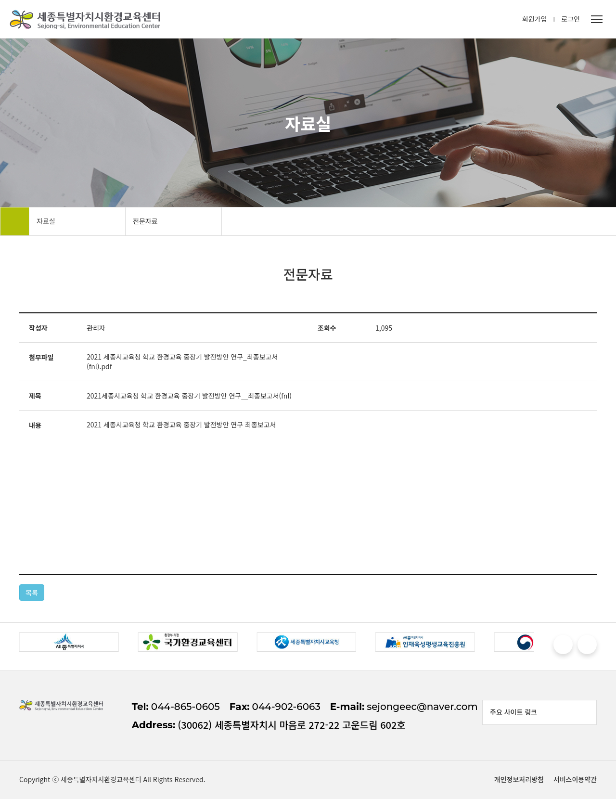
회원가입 (534, 19)
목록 (32, 592)
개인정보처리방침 (519, 779)
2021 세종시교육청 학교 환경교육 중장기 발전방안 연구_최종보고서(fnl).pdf (182, 361)
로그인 (570, 19)
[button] (563, 644)
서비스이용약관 (575, 779)
